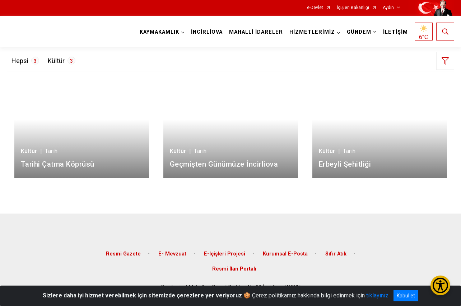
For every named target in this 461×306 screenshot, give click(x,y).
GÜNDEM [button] (359, 32)
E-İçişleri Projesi (224, 254)
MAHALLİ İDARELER (256, 32)
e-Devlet (315, 7)
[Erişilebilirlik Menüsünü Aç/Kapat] (440, 285)
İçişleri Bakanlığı (353, 7)
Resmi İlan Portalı (234, 269)
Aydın (388, 7)
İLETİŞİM (395, 32)
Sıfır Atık (335, 254)
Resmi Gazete (123, 254)
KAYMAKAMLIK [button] (159, 32)
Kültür (61, 60)
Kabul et (406, 295)
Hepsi (25, 60)
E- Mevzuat (172, 254)
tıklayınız (377, 295)
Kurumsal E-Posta (285, 254)
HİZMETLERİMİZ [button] (312, 32)
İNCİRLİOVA (207, 32)
